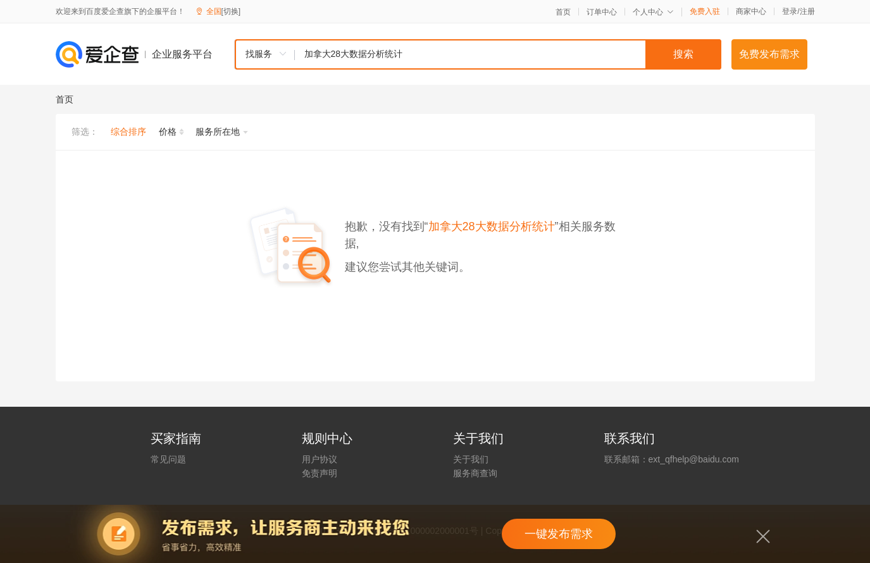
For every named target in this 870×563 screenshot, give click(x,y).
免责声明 (319, 473)
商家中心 (751, 11)
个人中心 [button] (653, 12)
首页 (563, 12)
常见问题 (168, 459)
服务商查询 (475, 473)
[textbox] (508, 54)
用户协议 (319, 459)
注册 (807, 11)
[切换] (231, 11)
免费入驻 (705, 11)
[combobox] (477, 54)
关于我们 (470, 459)
